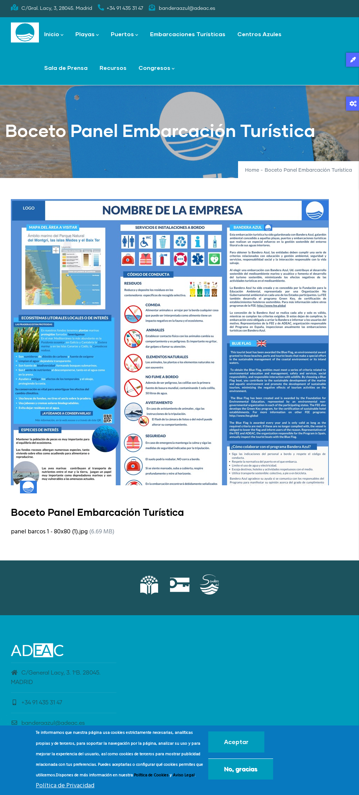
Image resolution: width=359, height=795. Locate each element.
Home (252, 170)
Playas (87, 35)
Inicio (53, 35)
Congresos (156, 68)
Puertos (124, 35)
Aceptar (236, 744)
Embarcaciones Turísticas (187, 34)
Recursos (113, 67)
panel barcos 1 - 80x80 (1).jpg (49, 532)
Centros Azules (259, 34)
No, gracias (240, 771)
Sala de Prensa (66, 67)
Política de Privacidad (65, 788)
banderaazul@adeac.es (48, 723)
